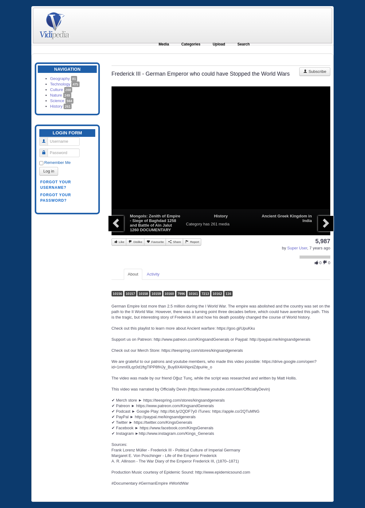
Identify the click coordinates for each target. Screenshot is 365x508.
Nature (60, 95)
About (133, 274)
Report (192, 242)
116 (228, 294)
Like (119, 242)
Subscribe (314, 71)
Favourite (155, 242)
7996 (181, 294)
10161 (193, 294)
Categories (190, 44)
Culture (61, 89)
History (61, 106)
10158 (143, 294)
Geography (63, 78)
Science (61, 100)
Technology (65, 84)
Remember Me (57, 162)
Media (164, 44)
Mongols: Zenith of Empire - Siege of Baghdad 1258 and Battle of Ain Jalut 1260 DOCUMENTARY (155, 223)
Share (174, 242)
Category (194, 224)
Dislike (135, 242)
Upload (219, 44)
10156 (117, 294)
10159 (156, 294)
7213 (205, 294)
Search (243, 44)
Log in (48, 171)
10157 (130, 294)
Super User (297, 248)
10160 (169, 294)
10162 (217, 294)
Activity (153, 274)
